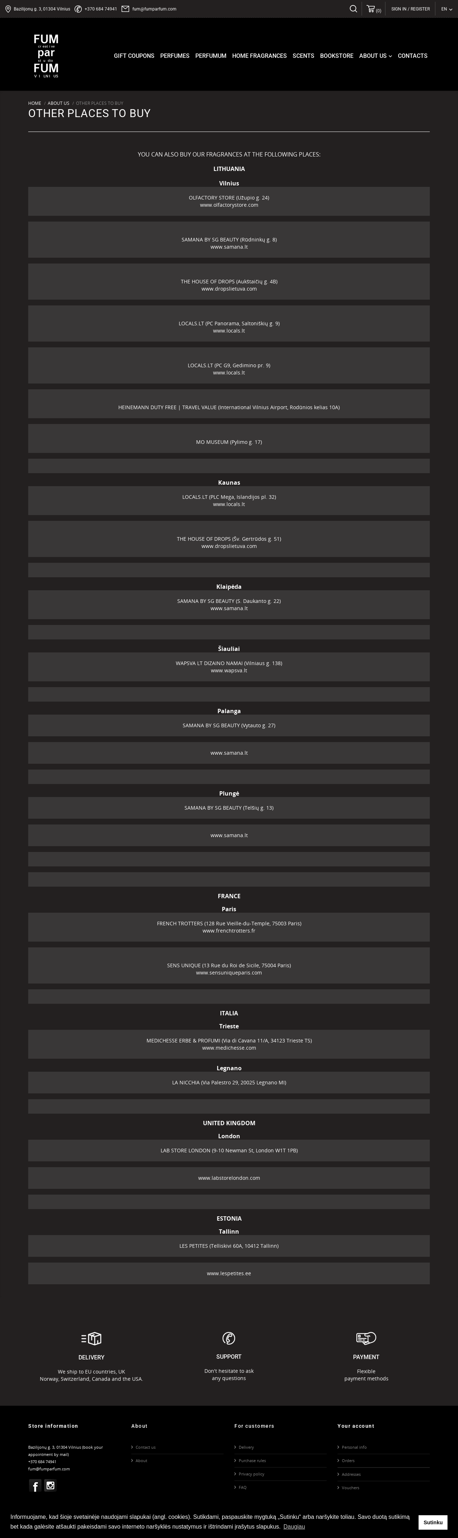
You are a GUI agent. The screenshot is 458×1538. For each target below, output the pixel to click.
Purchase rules (252, 1460)
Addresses (351, 1474)
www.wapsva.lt (229, 670)
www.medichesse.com (229, 1047)
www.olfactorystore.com (229, 204)
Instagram (50, 1485)
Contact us (146, 1447)
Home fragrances (259, 55)
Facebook (35, 1485)
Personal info (354, 1447)
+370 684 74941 (101, 9)
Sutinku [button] (433, 1522)
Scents (303, 55)
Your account (356, 1426)
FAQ (243, 1487)
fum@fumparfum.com (154, 9)
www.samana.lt (229, 246)
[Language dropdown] (447, 9)
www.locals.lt (229, 330)
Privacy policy (251, 1474)
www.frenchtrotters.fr (229, 930)
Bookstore (336, 55)
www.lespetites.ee (229, 1273)
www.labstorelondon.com (229, 1177)
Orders (348, 1460)
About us (376, 56)
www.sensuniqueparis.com (229, 972)
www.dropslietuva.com (229, 288)
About (141, 1460)
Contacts (413, 55)
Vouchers (350, 1487)
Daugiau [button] (294, 1527)
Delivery (246, 1447)
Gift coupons (134, 55)
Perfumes (175, 55)
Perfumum (210, 55)
